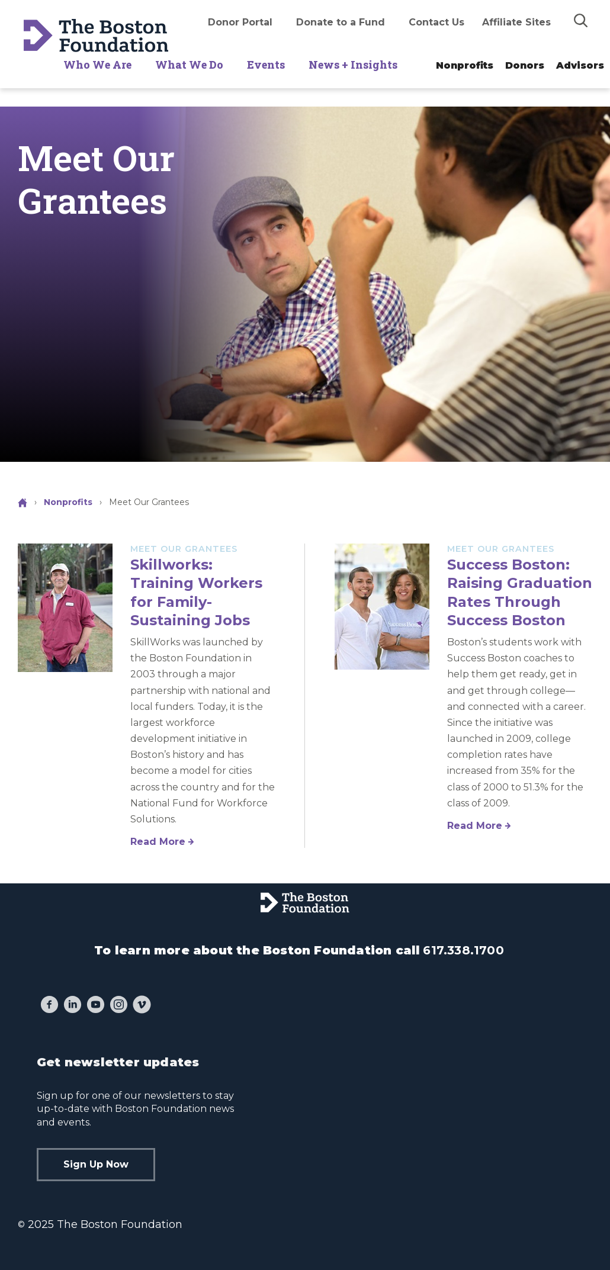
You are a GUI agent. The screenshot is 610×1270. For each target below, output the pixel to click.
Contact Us (436, 22)
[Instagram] (118, 1006)
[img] (581, 20)
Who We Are (97, 64)
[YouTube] (95, 1006)
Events (266, 64)
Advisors (580, 65)
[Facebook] (49, 1006)
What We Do (189, 64)
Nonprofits (464, 65)
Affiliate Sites (516, 22)
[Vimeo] (141, 1006)
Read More (157, 841)
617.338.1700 (463, 950)
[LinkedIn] (72, 1006)
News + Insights (353, 64)
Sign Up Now (96, 1164)
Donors (524, 65)
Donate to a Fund (340, 22)
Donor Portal (240, 22)
